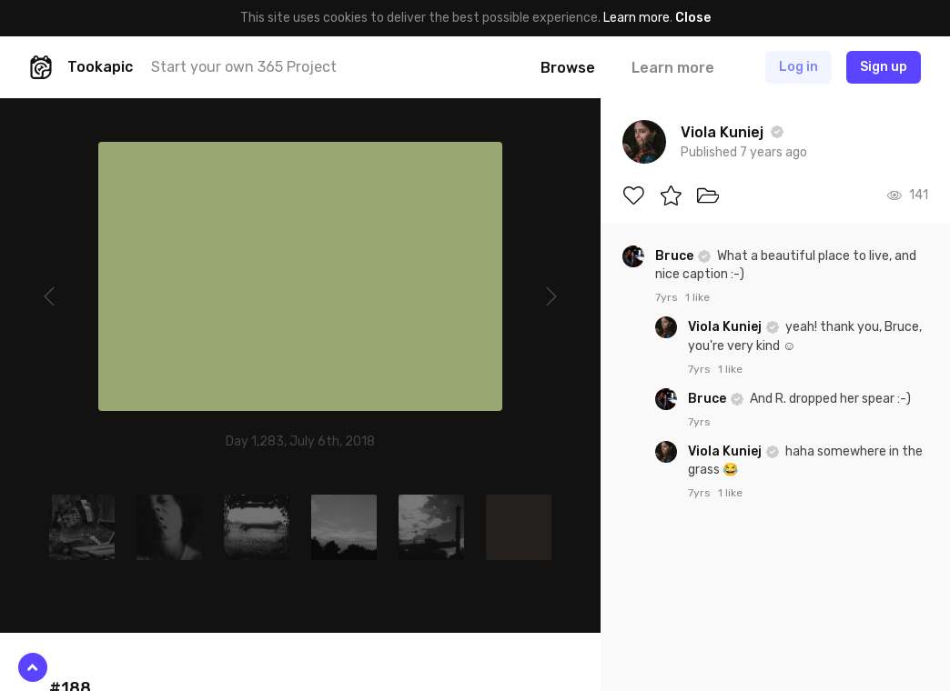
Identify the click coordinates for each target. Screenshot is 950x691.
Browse (568, 67)
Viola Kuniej (726, 327)
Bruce (675, 256)
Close (693, 17)
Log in (798, 67)
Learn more (636, 17)
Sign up (883, 67)
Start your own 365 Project (244, 66)
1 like (697, 297)
